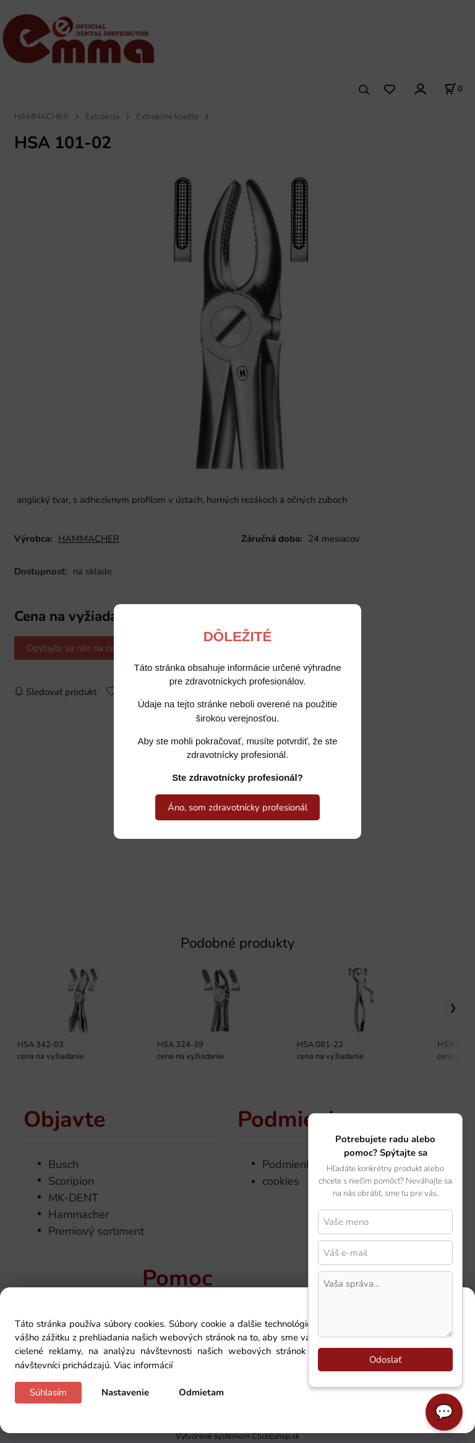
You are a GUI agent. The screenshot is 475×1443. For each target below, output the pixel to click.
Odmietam (201, 1392)
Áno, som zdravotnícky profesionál (237, 807)
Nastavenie (125, 1392)
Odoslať (385, 1359)
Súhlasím (48, 1392)
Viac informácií (143, 1365)
